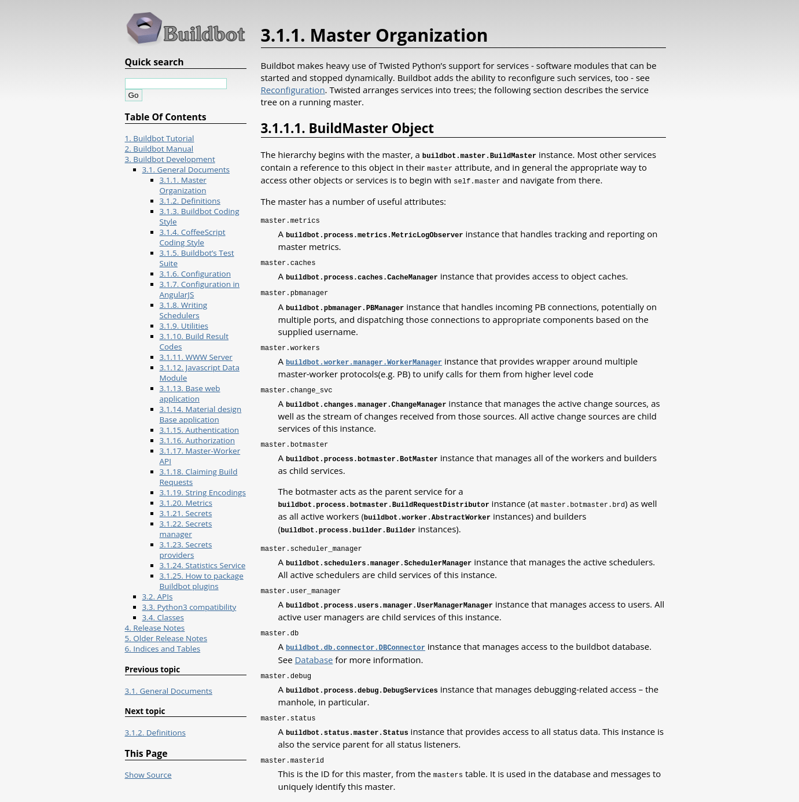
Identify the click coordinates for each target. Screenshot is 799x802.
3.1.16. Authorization (197, 440)
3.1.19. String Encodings (203, 492)
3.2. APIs (157, 596)
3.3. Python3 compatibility (189, 607)
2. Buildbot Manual (159, 149)
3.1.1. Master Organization (183, 185)
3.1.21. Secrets (186, 513)
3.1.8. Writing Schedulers (184, 310)
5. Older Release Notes (166, 638)
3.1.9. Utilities (184, 326)
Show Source (148, 775)
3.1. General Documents (186, 169)
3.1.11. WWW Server (196, 357)
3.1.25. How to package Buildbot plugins (202, 581)
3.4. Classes (163, 617)
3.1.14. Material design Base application (201, 414)
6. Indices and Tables (163, 648)
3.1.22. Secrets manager (186, 528)
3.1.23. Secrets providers (186, 549)
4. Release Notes (155, 628)
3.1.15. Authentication (200, 430)
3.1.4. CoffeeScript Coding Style (193, 237)
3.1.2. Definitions (190, 201)
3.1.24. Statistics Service (203, 565)
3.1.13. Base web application (190, 393)
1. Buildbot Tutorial (159, 138)
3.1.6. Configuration (195, 273)
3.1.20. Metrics (186, 503)
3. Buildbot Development (170, 159)
